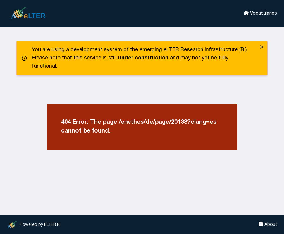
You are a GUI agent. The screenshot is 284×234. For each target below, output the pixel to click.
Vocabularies (260, 13)
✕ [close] (261, 47)
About (268, 224)
